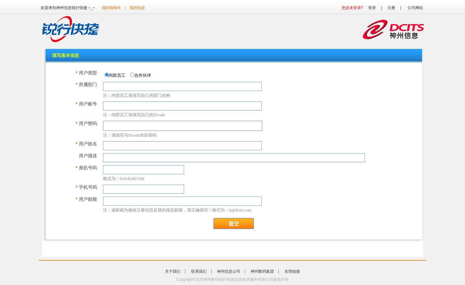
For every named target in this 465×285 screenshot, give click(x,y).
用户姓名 (86, 144)
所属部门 (86, 84)
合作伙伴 (142, 75)
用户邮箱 (86, 199)
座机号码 (86, 167)
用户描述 (88, 156)
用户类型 (86, 73)
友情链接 (292, 271)
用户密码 (86, 123)
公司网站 (415, 8)
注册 (391, 8)
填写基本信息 (65, 55)
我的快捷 (137, 8)
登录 (372, 8)
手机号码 (86, 187)
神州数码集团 (262, 271)
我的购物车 (111, 8)
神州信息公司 (228, 271)
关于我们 (173, 271)
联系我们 (199, 271)
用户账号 (86, 104)
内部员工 (116, 75)
